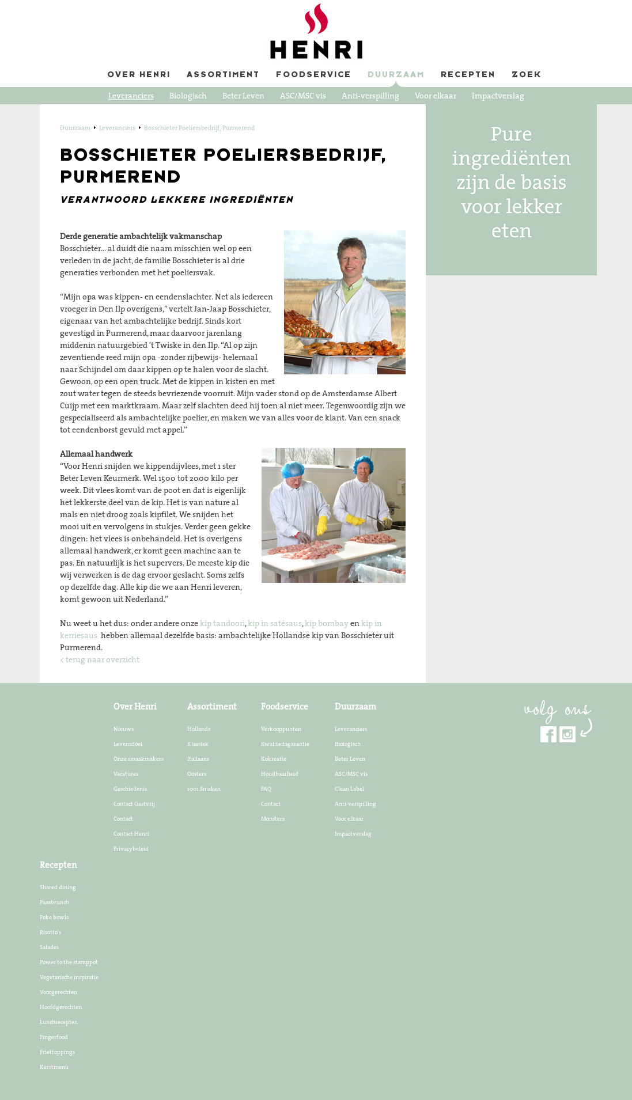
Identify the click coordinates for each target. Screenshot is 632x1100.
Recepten (468, 75)
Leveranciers (131, 95)
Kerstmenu (54, 1066)
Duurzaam (396, 75)
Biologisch (188, 95)
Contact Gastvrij (134, 803)
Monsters (273, 818)
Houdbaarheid (279, 773)
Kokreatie (273, 758)
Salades (49, 946)
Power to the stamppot (69, 961)
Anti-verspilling (370, 95)
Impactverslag (498, 95)
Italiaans (198, 758)
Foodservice (313, 75)
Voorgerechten (58, 991)
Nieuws (123, 728)
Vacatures (125, 773)
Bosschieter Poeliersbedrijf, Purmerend (199, 128)
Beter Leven (243, 95)
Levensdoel (127, 743)
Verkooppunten (281, 728)
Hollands (198, 728)
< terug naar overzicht (99, 659)
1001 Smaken (204, 788)
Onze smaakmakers (138, 758)
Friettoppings (57, 1051)
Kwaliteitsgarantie (285, 743)
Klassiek (198, 743)
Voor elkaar (435, 95)
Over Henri (139, 75)
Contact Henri (131, 833)
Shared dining (58, 887)
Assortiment (223, 75)
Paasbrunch (54, 901)
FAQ (266, 788)
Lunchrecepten (59, 1021)
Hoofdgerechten (61, 1006)
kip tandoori (222, 623)
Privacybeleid (131, 848)
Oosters (196, 773)
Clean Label (349, 788)
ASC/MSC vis (303, 95)
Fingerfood (54, 1036)
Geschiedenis (130, 788)
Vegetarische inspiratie (69, 976)
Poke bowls (54, 916)
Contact (123, 818)
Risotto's (50, 931)
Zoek (527, 75)
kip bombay (327, 623)
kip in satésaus (275, 623)
